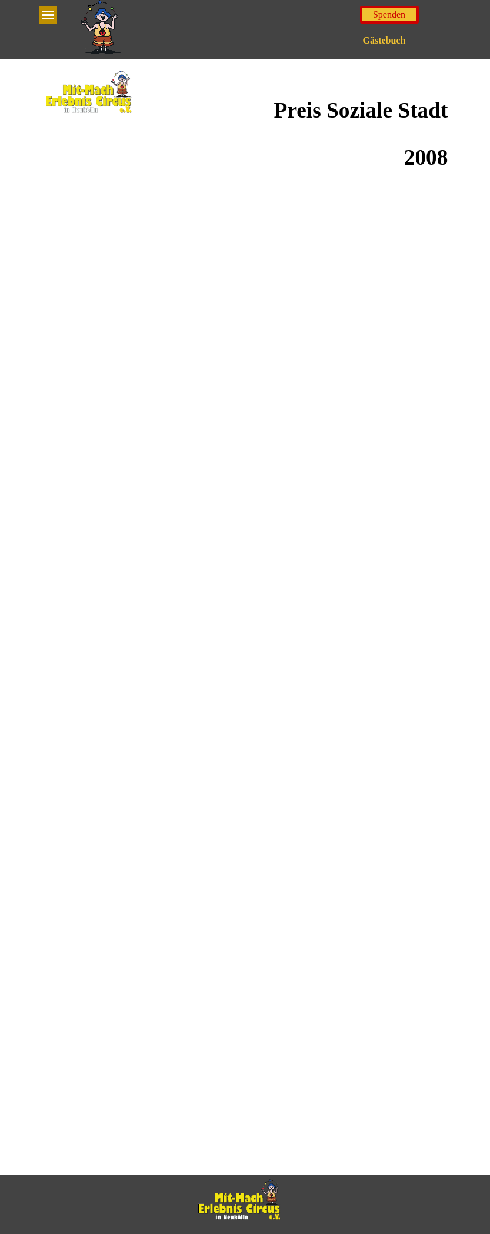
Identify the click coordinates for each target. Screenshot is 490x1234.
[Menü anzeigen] (48, 15)
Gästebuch (384, 40)
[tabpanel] (297, 134)
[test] (389, 15)
